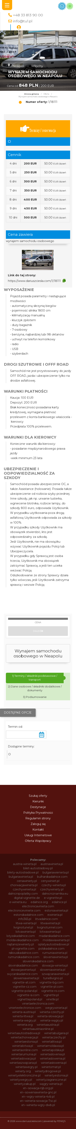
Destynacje (38, 807)
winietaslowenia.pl (52, 1058)
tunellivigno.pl (53, 978)
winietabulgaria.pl (56, 1033)
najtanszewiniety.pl (20, 944)
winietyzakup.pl (24, 1084)
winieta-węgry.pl (51, 1020)
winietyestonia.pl (56, 1075)
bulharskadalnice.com (52, 877)
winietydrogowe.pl (48, 1071)
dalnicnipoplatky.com (23, 893)
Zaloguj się (38, 824)
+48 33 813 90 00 (28, 15)
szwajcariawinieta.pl (55, 974)
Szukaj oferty (38, 796)
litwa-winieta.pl (26, 923)
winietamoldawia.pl (50, 1046)
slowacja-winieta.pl (55, 965)
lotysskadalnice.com (20, 936)
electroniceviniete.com (24, 910)
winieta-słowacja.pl (50, 1016)
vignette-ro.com (52, 991)
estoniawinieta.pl (56, 910)
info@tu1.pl (22, 21)
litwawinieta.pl (50, 923)
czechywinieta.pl (24, 889)
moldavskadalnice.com (22, 940)
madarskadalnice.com (54, 936)
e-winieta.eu (18, 902)
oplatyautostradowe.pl (53, 944)
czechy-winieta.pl (54, 885)
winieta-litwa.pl (23, 1016)
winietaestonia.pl (26, 1041)
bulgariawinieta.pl (21, 877)
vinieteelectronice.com (25, 1008)
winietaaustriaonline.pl (38, 1029)
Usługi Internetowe (38, 835)
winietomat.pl (51, 1067)
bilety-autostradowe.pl (23, 872)
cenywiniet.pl (50, 881)
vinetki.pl (52, 999)
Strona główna (31, 94)
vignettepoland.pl (29, 999)
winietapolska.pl (53, 1050)
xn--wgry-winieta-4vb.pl (38, 1096)
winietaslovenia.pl (52, 1054)
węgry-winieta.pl (51, 1084)
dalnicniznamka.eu (55, 893)
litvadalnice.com (46, 919)
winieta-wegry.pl (24, 1020)
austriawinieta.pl (52, 864)
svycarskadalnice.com (22, 974)
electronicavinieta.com (38, 906)
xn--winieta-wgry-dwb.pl (38, 1105)
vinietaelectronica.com (38, 1003)
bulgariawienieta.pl (56, 872)
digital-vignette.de (27, 898)
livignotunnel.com (49, 927)
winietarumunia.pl (23, 1054)
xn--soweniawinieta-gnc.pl (38, 1092)
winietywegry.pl (21, 1079)
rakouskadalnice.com (23, 953)
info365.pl (24, 919)
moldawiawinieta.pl (56, 940)
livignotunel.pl (23, 927)
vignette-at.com (23, 982)
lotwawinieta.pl (50, 931)
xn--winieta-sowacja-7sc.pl (38, 1101)
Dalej (38, 631)
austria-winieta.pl (24, 864)
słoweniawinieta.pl (26, 978)
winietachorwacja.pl (24, 1037)
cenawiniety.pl (27, 881)
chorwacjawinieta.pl (23, 885)
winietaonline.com (25, 1050)
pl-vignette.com (23, 948)
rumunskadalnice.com (23, 957)
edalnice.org (39, 902)
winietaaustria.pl (48, 1025)
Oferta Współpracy (38, 841)
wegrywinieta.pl (56, 1008)
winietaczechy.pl (53, 1037)
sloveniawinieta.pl (55, 957)
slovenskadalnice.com (38, 961)
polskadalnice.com (51, 948)
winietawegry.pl (26, 1067)
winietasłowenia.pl (53, 1063)
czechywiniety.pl (51, 889)
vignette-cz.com (24, 986)
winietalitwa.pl (52, 1041)
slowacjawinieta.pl (23, 970)
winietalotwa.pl (22, 1046)
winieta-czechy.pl (52, 1012)
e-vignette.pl (53, 898)
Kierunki (38, 801)
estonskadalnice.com (28, 915)
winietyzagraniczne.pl (51, 1079)
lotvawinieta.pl (26, 931)
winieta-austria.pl (24, 1012)
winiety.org (23, 1071)
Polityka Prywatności (38, 812)
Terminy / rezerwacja (38, 128)
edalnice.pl (59, 902)
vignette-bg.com (52, 982)
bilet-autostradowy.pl (38, 868)
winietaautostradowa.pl (24, 1033)
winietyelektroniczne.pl (24, 1075)
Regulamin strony (38, 818)
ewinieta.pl (54, 915)
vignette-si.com (28, 995)
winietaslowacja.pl (23, 1058)
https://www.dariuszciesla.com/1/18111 (34, 281)
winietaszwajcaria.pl (23, 1063)
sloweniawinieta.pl (52, 970)
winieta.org (25, 1025)
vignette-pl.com (52, 986)
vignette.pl (51, 995)
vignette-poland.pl (24, 991)
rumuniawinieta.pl (54, 953)
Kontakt (38, 829)
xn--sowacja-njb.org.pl (38, 1088)
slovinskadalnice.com (23, 965)
